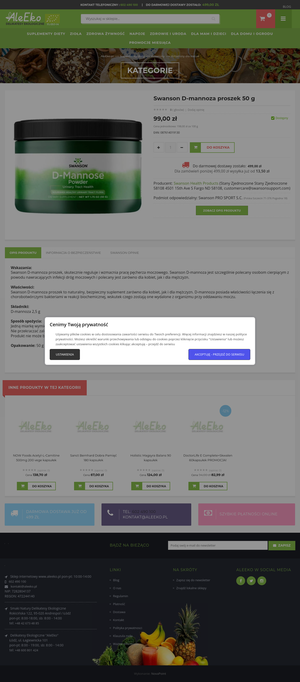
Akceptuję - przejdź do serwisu (219, 354)
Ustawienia (65, 354)
